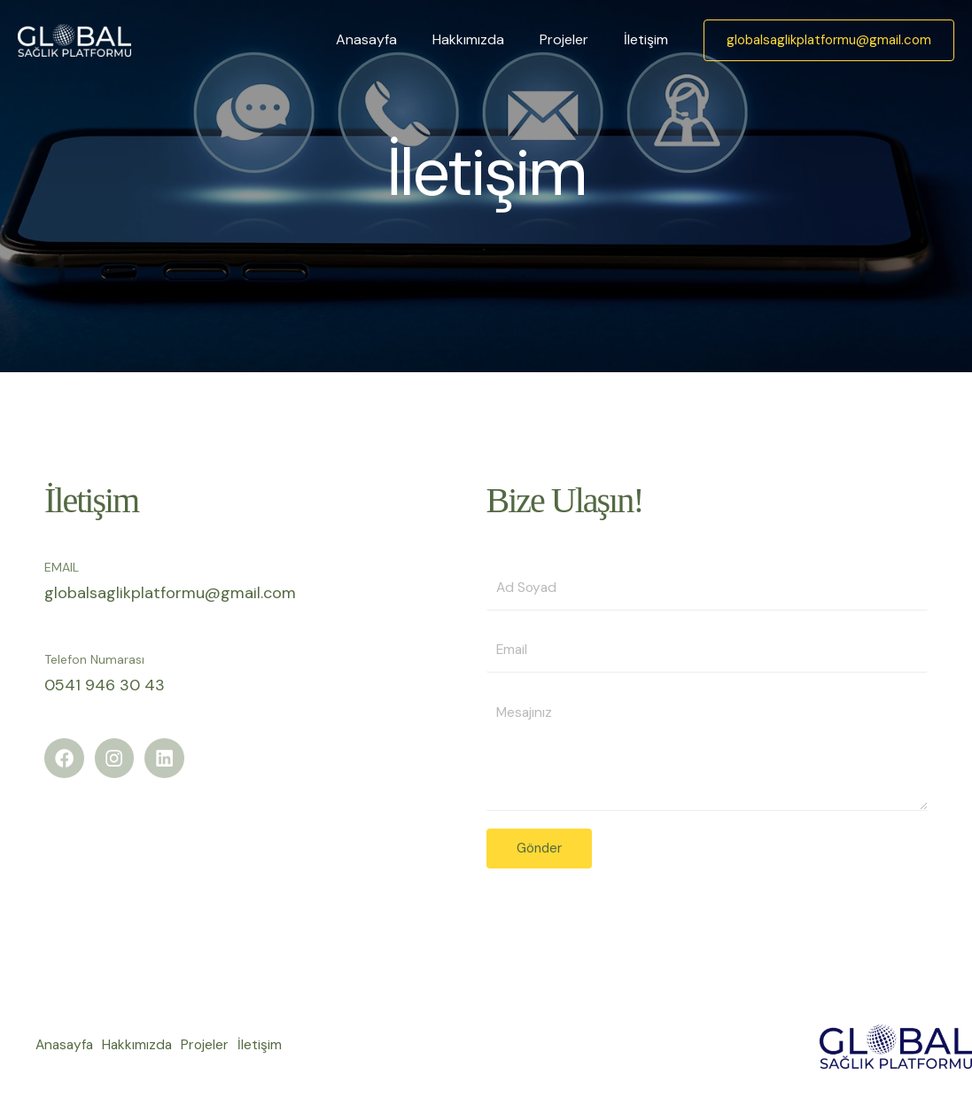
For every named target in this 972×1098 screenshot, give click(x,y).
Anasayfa (391, 39)
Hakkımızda (486, 39)
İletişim (649, 39)
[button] (829, 40)
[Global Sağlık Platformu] (74, 38)
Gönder (539, 851)
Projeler (574, 39)
